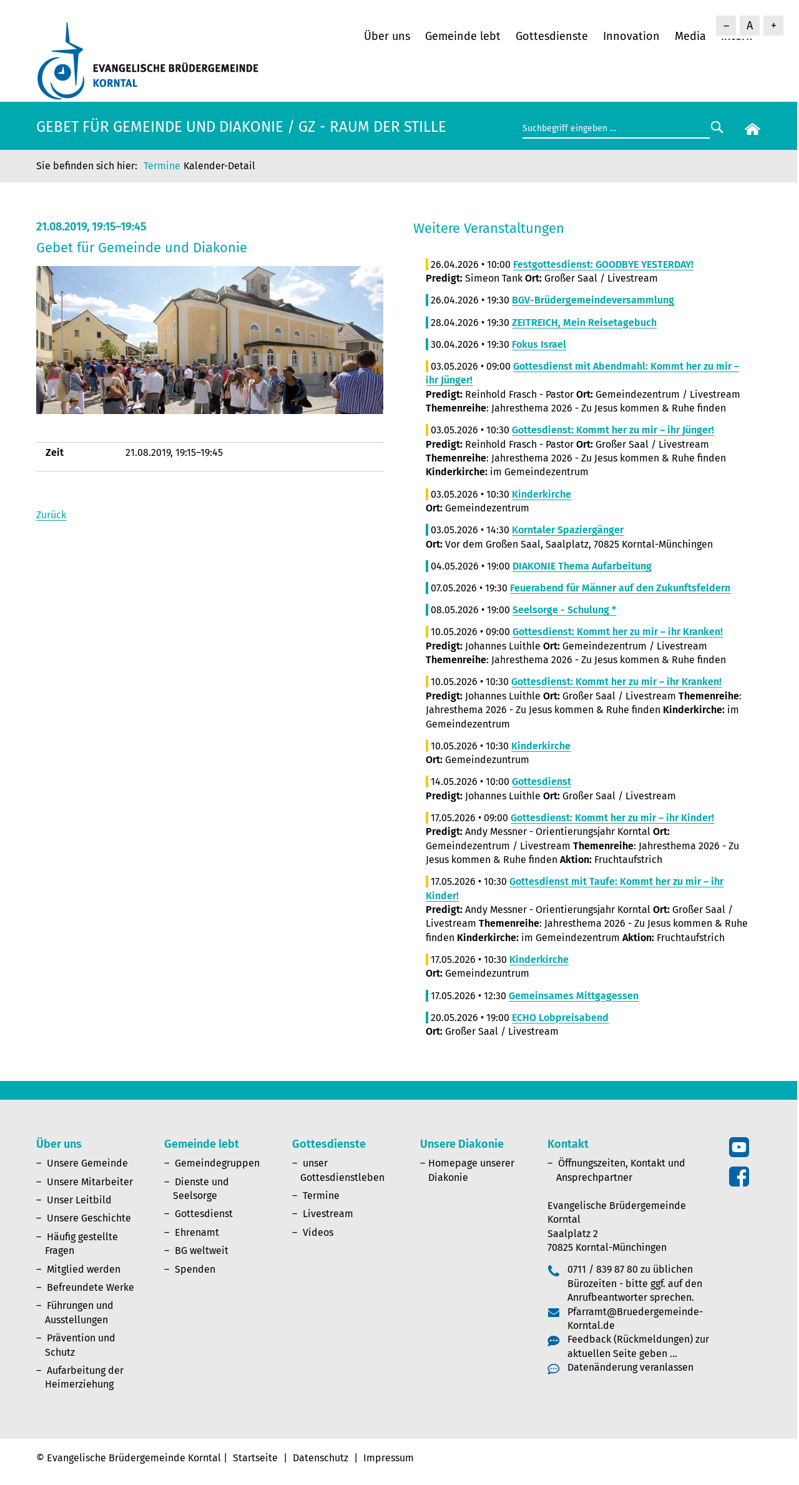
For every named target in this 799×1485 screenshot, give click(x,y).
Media (690, 36)
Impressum (388, 1458)
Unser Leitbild (79, 1200)
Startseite (255, 1458)
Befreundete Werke (90, 1287)
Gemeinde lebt (463, 36)
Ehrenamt (197, 1232)
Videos (318, 1232)
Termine (162, 166)
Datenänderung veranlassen (630, 1367)
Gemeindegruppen (217, 1163)
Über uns (387, 36)
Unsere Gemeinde (87, 1163)
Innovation (631, 36)
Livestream (328, 1214)
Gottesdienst (204, 1214)
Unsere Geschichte (89, 1218)
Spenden (195, 1269)
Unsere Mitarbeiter (90, 1182)
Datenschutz (320, 1458)
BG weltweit (201, 1250)
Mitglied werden (83, 1269)
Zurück (51, 515)
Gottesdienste (552, 36)
